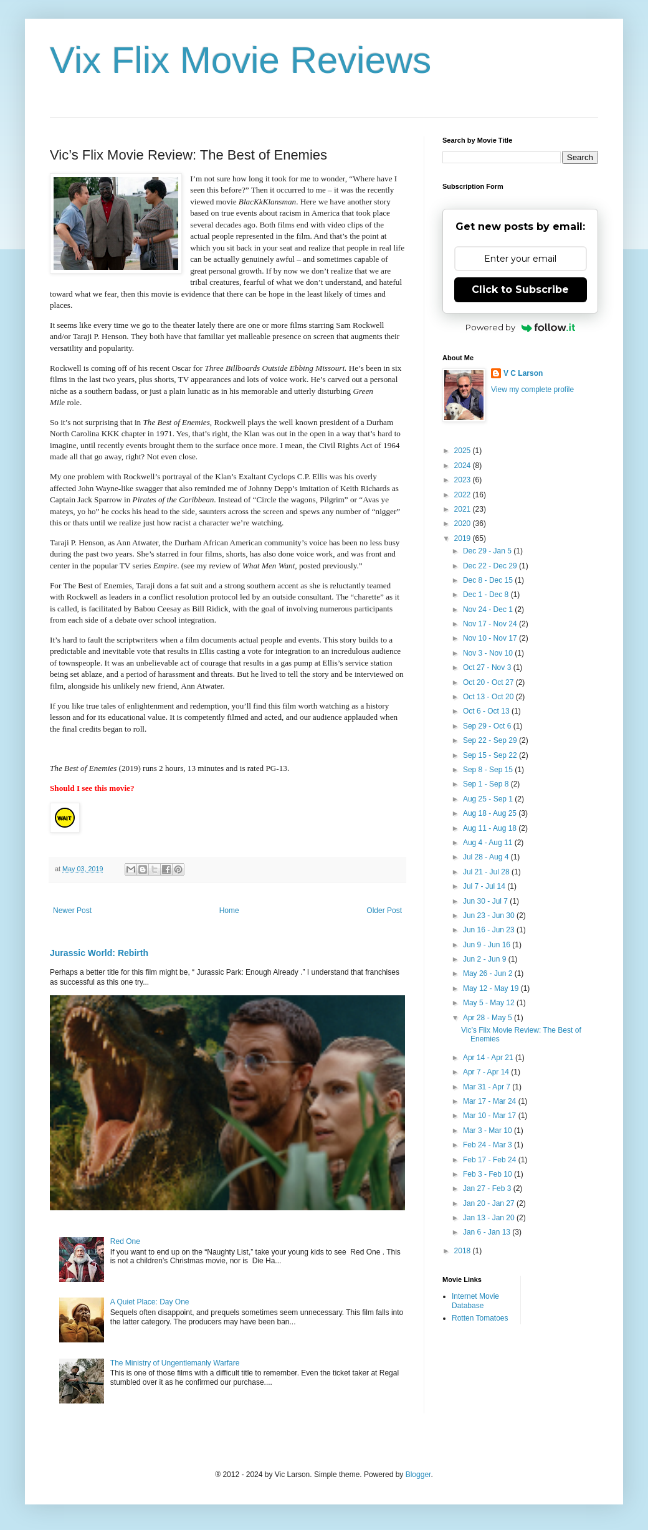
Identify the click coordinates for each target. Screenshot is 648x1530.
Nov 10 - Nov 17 (491, 638)
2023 (463, 480)
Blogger (418, 1474)
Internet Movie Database (475, 1300)
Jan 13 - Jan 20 (490, 1217)
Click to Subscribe (520, 289)
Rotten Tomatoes (480, 1318)
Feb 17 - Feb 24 (490, 1159)
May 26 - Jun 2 (489, 973)
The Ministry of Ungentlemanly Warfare (175, 1363)
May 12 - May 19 (492, 988)
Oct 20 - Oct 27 (489, 682)
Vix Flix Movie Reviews (240, 60)
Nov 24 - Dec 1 (489, 609)
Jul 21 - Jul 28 (487, 872)
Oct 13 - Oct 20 (489, 696)
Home (229, 910)
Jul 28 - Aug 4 (487, 857)
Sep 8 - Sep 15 (489, 769)
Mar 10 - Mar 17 (490, 1115)
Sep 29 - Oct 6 (488, 726)
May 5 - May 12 (490, 1002)
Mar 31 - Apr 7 (487, 1087)
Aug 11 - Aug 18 (490, 828)
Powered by (520, 327)
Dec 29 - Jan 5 (488, 551)
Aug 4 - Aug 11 (489, 842)
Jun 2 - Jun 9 (485, 959)
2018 (463, 1250)
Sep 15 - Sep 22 (491, 755)
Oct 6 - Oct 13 (487, 711)
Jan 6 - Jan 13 (487, 1232)
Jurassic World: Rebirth (99, 953)
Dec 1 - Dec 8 (487, 594)
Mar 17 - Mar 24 (490, 1101)
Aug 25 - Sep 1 (489, 799)
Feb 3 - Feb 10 (488, 1174)
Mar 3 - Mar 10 (488, 1130)
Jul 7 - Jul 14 (485, 886)
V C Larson (523, 373)
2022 (463, 494)
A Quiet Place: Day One (149, 1302)
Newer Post (72, 910)
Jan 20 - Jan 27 (490, 1203)
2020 (463, 523)
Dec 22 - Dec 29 (491, 566)
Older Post (384, 910)
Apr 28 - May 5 (488, 1017)
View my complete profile (532, 389)
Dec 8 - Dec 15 (489, 580)
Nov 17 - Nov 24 (491, 623)
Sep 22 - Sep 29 (491, 740)
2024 (463, 465)
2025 (463, 450)
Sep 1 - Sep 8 (487, 784)
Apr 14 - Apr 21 (489, 1057)
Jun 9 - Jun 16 (487, 944)
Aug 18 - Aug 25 (490, 813)
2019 (463, 538)
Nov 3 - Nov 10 (489, 653)
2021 (463, 509)
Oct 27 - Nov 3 (488, 667)
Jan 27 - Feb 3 (488, 1188)
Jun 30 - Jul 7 (486, 901)
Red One (125, 1241)
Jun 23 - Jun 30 (490, 915)
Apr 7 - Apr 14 (487, 1072)
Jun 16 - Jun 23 (490, 929)
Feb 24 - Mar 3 (488, 1144)
